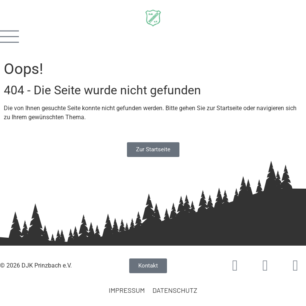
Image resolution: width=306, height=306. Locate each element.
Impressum (127, 290)
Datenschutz (174, 290)
